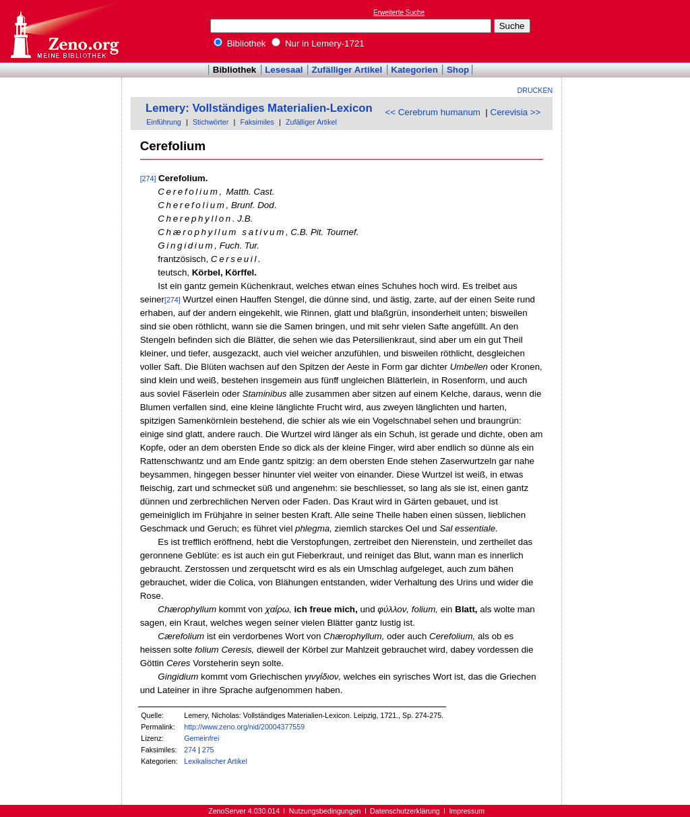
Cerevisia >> (516, 112)
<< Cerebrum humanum (432, 112)
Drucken (535, 90)
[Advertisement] (628, 31)
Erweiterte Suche (399, 12)
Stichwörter (210, 122)
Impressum (466, 811)
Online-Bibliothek (64, 31)
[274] (148, 178)
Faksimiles (257, 122)
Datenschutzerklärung (405, 811)
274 (190, 750)
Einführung (163, 122)
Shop (458, 70)
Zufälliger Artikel (347, 70)
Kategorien (414, 70)
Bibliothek (240, 43)
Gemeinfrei (201, 738)
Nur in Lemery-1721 (318, 43)
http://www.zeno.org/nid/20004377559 (244, 727)
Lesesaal (284, 70)
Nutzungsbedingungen (325, 811)
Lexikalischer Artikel (215, 761)
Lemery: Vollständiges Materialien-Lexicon (259, 108)
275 (208, 750)
